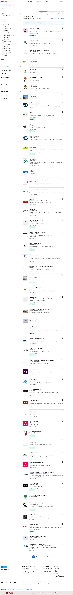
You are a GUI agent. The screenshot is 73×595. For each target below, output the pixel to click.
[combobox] (32, 8)
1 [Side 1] (33, 556)
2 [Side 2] (36, 556)
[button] (52, 13)
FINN (2, 5)
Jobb (6, 5)
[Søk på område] (11, 21)
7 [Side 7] (50, 556)
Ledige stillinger (12, 5)
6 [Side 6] (47, 556)
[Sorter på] (43, 13)
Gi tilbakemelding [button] (58, 22)
